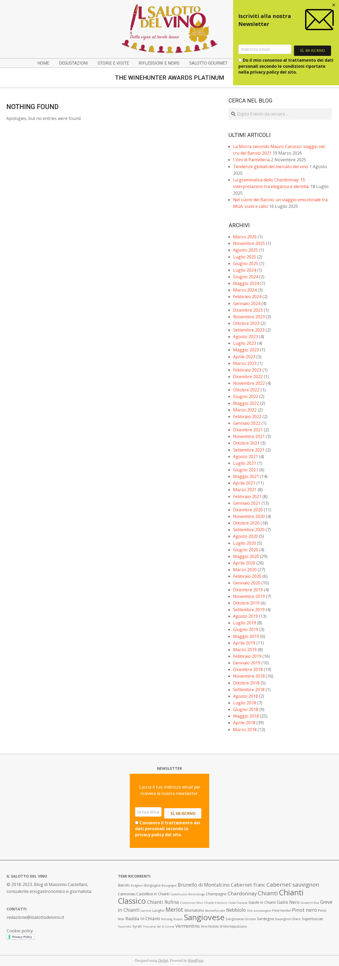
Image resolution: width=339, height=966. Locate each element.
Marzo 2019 (245, 649)
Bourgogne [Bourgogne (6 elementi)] (169, 885)
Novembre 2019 (249, 596)
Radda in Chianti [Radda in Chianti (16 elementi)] (143, 918)
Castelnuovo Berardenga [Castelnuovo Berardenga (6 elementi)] (188, 894)
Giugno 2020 (245, 550)
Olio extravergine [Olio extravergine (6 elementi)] (259, 911)
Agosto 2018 (245, 696)
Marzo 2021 (245, 490)
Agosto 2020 (245, 536)
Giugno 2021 (245, 470)
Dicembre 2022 (248, 376)
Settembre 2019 (249, 609)
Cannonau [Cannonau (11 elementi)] (126, 893)
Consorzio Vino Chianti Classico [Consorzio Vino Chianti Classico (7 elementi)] (203, 903)
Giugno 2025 (245, 263)
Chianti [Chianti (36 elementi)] (268, 893)
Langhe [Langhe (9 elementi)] (158, 910)
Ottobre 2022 (246, 390)
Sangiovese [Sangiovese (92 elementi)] (204, 917)
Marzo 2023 (245, 363)
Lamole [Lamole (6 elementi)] (146, 911)
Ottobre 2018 (246, 683)
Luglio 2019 (244, 623)
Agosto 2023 (245, 336)
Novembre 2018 (249, 676)
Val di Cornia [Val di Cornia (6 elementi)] (165, 926)
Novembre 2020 (249, 516)
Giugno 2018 (245, 709)
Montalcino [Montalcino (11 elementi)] (194, 910)
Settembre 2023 (249, 330)
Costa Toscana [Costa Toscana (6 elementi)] (237, 903)
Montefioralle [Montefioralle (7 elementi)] (215, 911)
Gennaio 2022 (246, 423)
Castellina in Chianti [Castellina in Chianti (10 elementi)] (153, 893)
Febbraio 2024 (247, 296)
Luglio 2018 (244, 703)
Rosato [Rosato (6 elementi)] (178, 919)
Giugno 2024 (245, 277)
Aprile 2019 (244, 643)
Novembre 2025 (249, 243)
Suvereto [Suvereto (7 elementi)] (124, 926)
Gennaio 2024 (246, 303)
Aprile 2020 (244, 563)
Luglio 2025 (244, 257)
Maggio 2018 (246, 716)
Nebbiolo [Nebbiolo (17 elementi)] (236, 910)
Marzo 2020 (245, 570)
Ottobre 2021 (246, 443)
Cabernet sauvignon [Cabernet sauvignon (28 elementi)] (292, 884)
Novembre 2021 (249, 436)
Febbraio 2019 (247, 656)
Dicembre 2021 (248, 430)
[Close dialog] (333, 5)
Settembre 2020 (249, 530)
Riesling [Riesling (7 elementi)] (166, 919)
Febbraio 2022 (247, 416)
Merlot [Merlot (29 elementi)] (174, 909)
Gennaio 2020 (246, 583)
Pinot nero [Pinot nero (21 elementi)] (304, 909)
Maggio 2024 (246, 283)
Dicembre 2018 (248, 669)
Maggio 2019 (246, 636)
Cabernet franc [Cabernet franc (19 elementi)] (248, 885)
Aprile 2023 (244, 357)
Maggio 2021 (246, 476)
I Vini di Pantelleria (251, 160)
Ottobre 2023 (246, 323)
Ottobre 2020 (246, 523)
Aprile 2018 (244, 723)
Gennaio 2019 (246, 663)
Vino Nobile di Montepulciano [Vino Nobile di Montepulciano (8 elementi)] (224, 926)
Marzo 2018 (245, 729)
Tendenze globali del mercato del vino (270, 166)
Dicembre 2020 (248, 510)
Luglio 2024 (244, 270)
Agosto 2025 (245, 250)
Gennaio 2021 (246, 503)
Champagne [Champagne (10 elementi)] (216, 893)
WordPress (196, 961)
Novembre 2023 (249, 317)
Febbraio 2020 (247, 576)
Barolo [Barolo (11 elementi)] (124, 885)
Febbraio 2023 (247, 370)
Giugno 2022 (245, 396)
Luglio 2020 (244, 543)
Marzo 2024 (245, 290)
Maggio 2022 (246, 403)
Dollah (163, 961)
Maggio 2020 (246, 556)
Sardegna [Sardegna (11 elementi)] (265, 918)
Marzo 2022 (245, 410)
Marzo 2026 (245, 237)
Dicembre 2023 (248, 310)
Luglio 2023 (244, 343)
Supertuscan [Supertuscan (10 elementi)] (312, 918)
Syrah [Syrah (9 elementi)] (137, 926)
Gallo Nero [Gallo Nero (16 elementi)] (288, 902)
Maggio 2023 (246, 350)
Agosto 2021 (245, 456)
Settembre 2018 (249, 689)
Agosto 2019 (245, 616)
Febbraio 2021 (247, 496)
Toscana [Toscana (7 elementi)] (149, 926)
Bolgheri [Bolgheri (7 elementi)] (137, 885)
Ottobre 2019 (246, 603)
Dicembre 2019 (248, 590)
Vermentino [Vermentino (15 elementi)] (187, 926)
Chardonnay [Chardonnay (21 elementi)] (242, 893)
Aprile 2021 (244, 483)
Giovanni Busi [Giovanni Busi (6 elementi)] (310, 903)
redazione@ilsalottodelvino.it (35, 917)
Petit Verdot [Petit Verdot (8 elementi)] (281, 910)
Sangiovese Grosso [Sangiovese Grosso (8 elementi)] (241, 919)
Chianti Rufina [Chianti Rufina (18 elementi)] (163, 902)
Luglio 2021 (244, 463)
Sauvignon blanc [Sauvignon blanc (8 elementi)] (288, 919)
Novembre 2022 (249, 383)
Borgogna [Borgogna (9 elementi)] (152, 885)
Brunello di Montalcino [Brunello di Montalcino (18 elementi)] (204, 885)
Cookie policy (20, 931)
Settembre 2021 (249, 450)
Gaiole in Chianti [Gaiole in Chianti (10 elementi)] (262, 902)
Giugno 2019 (245, 629)
